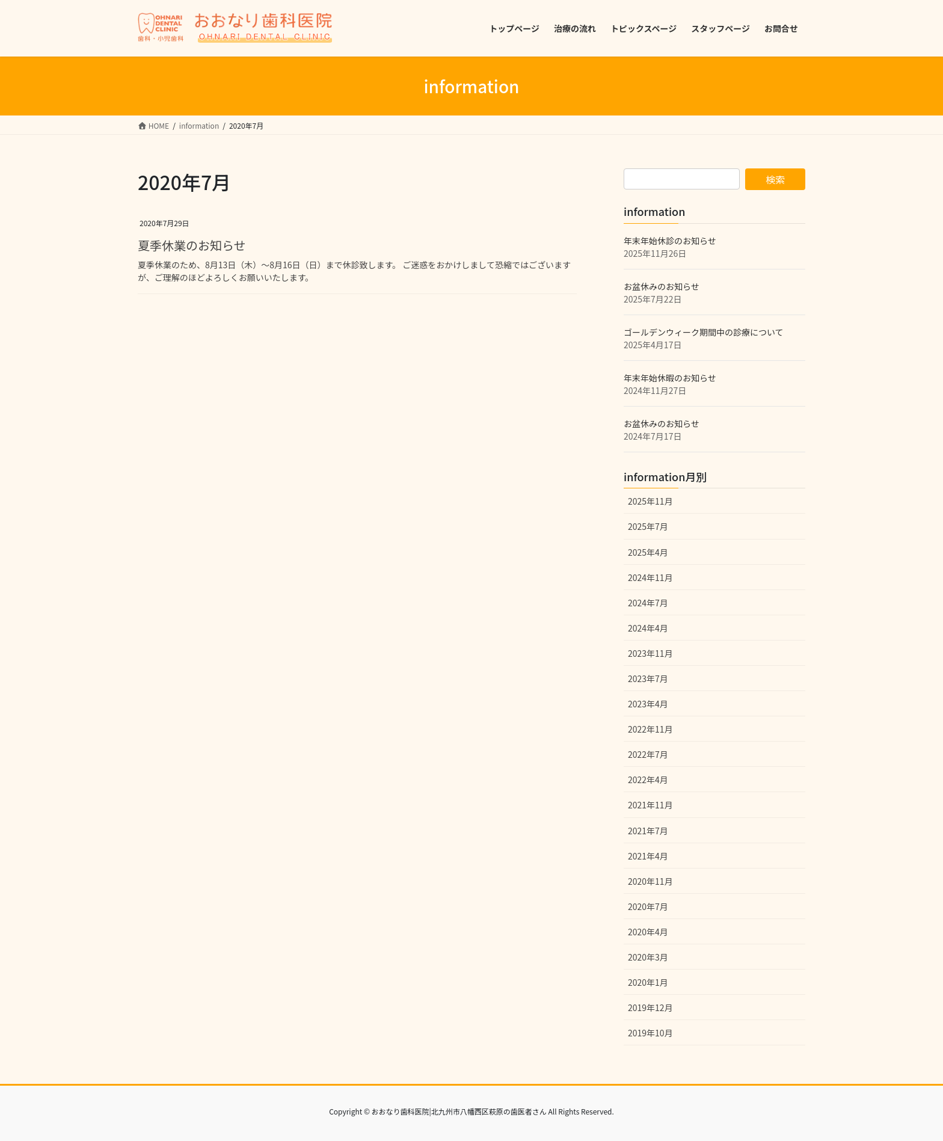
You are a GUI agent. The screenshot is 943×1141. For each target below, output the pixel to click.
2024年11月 (650, 577)
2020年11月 (650, 881)
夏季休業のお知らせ (192, 245)
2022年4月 (648, 779)
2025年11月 (650, 501)
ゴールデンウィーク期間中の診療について (704, 332)
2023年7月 (648, 678)
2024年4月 (648, 628)
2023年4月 (648, 704)
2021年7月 (648, 831)
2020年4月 (648, 932)
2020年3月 (648, 957)
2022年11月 (650, 729)
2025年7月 (648, 526)
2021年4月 (648, 856)
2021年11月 (650, 805)
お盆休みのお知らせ (661, 286)
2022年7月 (648, 754)
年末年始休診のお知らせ (670, 241)
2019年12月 (650, 1007)
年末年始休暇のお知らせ (670, 378)
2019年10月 (650, 1033)
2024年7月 (648, 603)
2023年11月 (650, 653)
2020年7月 (648, 906)
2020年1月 (648, 982)
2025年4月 (648, 552)
